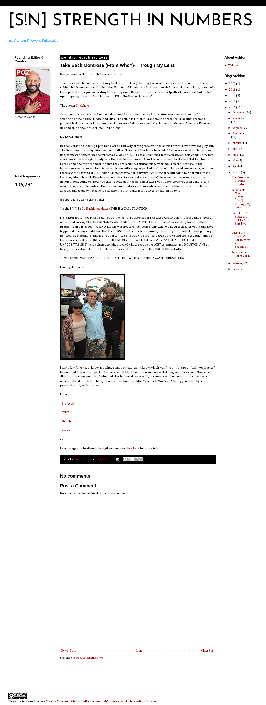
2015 (232, 107)
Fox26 (66, 430)
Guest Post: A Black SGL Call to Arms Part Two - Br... (241, 220)
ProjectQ (68, 403)
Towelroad (69, 421)
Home (138, 650)
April (235, 166)
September (239, 133)
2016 (232, 101)
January (237, 269)
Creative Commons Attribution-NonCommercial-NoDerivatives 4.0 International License (101, 701)
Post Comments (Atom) (90, 657)
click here (132, 448)
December (239, 112)
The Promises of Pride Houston (240, 181)
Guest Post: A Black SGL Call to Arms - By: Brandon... (241, 239)
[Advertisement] (137, 617)
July (235, 149)
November (239, 118)
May (235, 160)
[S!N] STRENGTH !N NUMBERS (130, 21)
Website (233, 65)
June (235, 154)
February (238, 263)
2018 (232, 89)
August (236, 142)
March (236, 172)
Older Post (207, 650)
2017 (232, 95)
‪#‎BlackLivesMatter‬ (96, 208)
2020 (232, 83)
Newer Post (68, 650)
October (237, 127)
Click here (82, 105)
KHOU (66, 412)
